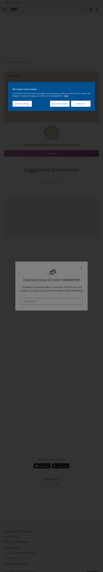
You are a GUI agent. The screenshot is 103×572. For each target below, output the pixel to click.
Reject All (81, 104)
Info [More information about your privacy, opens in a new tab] (66, 96)
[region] (51, 96)
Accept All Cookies (60, 104)
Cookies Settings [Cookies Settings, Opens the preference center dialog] (22, 104)
